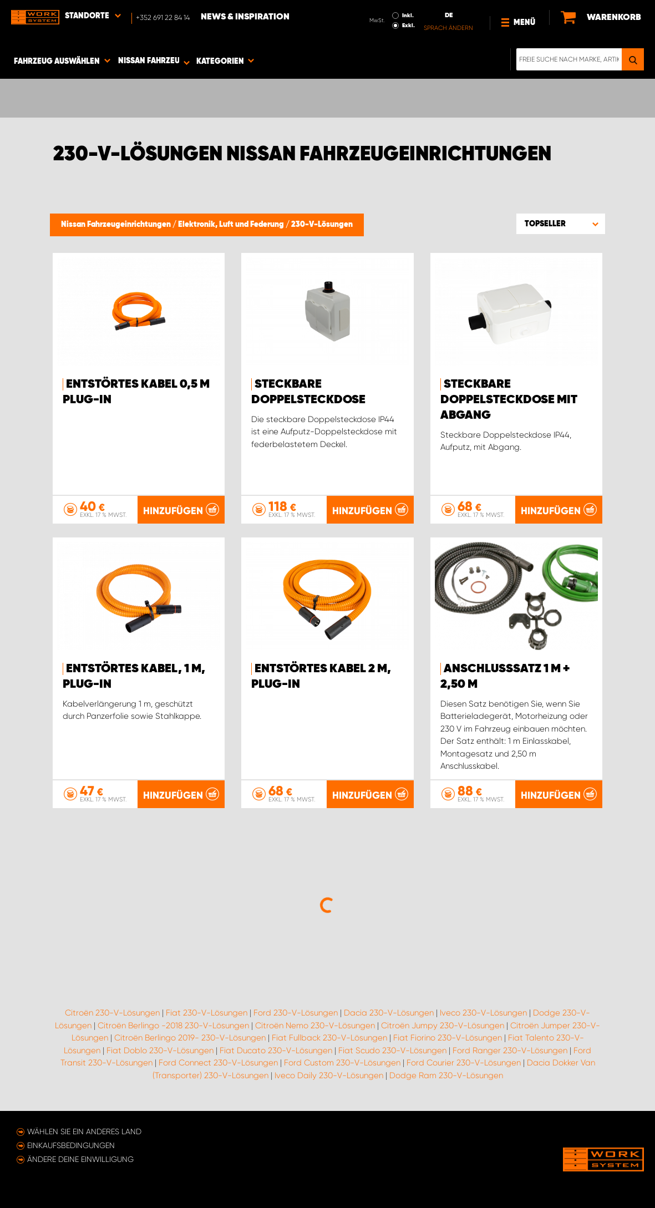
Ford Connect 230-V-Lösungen (218, 1063)
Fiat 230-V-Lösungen (206, 1013)
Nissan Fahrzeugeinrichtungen (116, 225)
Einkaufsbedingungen (71, 1145)
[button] (560, 224)
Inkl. (408, 15)
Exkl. (408, 25)
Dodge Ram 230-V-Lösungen (446, 1075)
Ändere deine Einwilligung (80, 1159)
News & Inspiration (245, 17)
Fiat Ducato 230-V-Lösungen (276, 1050)
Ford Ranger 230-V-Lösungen (510, 1050)
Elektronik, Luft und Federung (232, 225)
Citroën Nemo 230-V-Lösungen (315, 1026)
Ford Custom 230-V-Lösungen (342, 1063)
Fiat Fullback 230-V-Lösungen (329, 1038)
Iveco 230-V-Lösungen (483, 1013)
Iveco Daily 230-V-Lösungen (329, 1075)
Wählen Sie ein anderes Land (84, 1131)
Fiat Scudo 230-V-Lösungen (392, 1050)
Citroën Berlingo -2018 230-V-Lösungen (173, 1026)
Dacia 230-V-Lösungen (389, 1013)
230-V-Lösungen (322, 225)
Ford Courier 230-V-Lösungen (464, 1063)
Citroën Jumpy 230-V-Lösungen (442, 1026)
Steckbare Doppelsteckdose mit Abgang (508, 400)
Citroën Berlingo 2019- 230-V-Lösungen (190, 1038)
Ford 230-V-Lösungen (295, 1013)
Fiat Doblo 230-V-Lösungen (160, 1050)
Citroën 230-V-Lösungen (112, 1013)
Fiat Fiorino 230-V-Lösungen (447, 1038)
